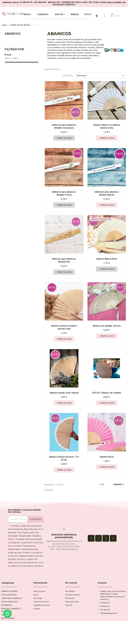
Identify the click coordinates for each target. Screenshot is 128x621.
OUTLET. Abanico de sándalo (106, 393)
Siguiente (119, 484)
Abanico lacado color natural (64, 393)
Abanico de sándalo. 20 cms (107, 326)
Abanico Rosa (107, 457)
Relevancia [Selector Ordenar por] (101, 75)
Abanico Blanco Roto (106, 259)
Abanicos (12, 34)
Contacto (102, 583)
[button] (64, 138)
